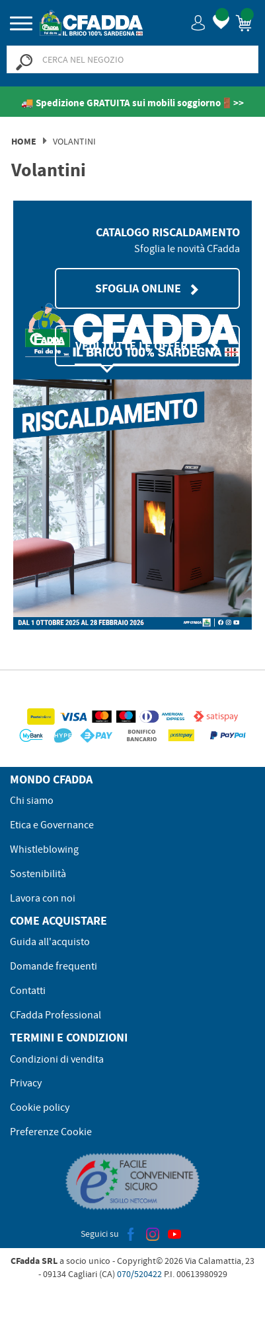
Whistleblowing (44, 849)
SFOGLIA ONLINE (147, 288)
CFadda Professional (55, 1015)
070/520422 (139, 1274)
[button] (198, 22)
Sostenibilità (38, 873)
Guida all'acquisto (50, 941)
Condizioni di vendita (57, 1059)
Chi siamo (32, 800)
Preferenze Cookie (51, 1132)
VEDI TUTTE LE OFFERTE (147, 346)
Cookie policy (39, 1107)
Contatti (28, 990)
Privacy (26, 1083)
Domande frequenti (53, 966)
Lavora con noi (42, 898)
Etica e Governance (52, 825)
